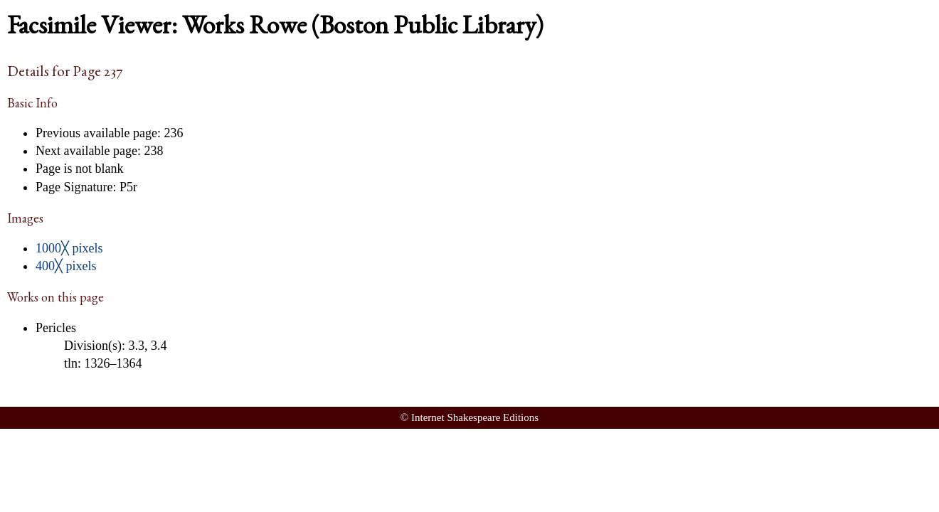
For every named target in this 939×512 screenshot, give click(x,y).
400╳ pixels (66, 266)
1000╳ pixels (69, 248)
